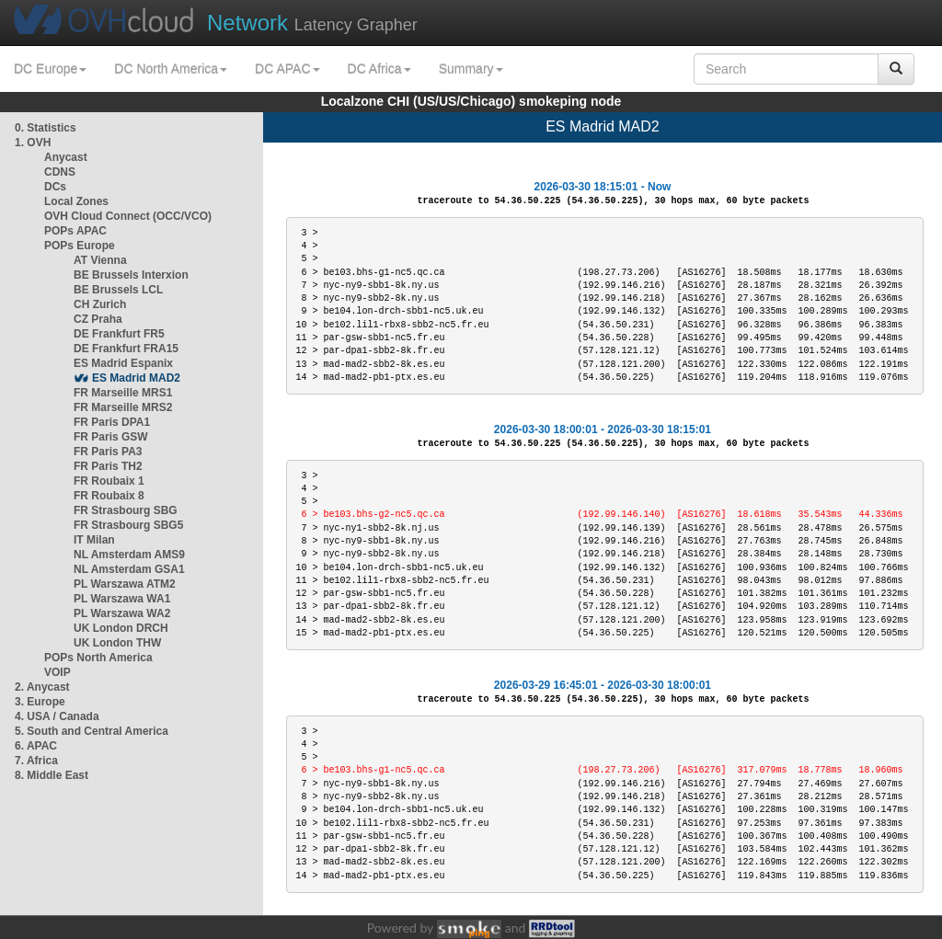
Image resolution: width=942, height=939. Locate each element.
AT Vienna (100, 260)
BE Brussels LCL (118, 289)
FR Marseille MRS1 (123, 392)
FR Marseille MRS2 (123, 407)
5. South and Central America (91, 731)
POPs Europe (79, 245)
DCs (55, 186)
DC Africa (379, 69)
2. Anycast (42, 687)
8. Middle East (51, 775)
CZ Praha (98, 319)
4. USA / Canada (57, 716)
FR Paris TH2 (108, 466)
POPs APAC (75, 230)
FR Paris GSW (111, 436)
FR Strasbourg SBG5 (128, 525)
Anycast (65, 157)
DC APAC (287, 69)
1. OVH (33, 142)
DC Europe (50, 69)
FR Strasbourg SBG (126, 510)
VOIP (57, 672)
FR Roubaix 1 (109, 481)
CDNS (59, 172)
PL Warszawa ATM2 (125, 584)
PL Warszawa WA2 (122, 613)
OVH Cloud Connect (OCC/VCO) (128, 216)
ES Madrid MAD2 (136, 378)
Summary (471, 69)
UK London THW (117, 642)
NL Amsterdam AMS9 (129, 554)
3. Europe (40, 701)
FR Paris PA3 (108, 451)
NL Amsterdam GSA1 (129, 569)
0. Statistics (45, 127)
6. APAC (36, 745)
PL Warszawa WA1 (122, 598)
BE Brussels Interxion (131, 275)
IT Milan (94, 539)
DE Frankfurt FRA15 (126, 348)
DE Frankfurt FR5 (119, 333)
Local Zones (76, 201)
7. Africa (36, 760)
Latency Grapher (312, 22)
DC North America (170, 69)
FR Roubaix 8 (109, 495)
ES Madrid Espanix (123, 363)
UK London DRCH (121, 628)
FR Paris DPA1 (112, 422)
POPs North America (98, 657)
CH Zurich (100, 304)
